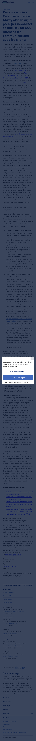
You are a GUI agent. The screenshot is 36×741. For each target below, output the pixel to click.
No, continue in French (18, 371)
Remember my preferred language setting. (17, 382)
